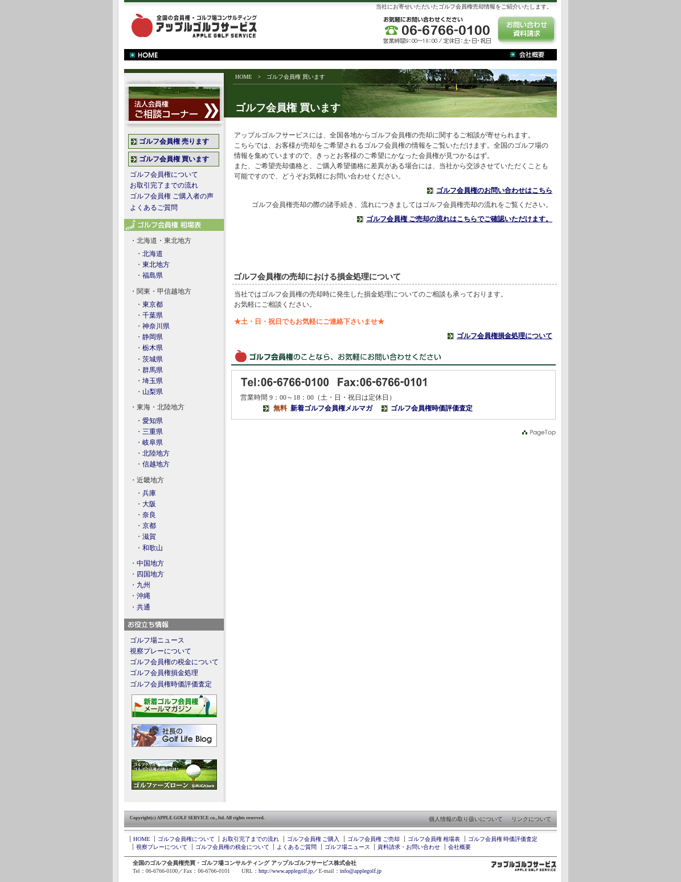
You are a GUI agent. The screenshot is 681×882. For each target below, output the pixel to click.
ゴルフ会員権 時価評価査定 (503, 839)
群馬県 (152, 370)
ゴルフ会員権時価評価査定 (432, 408)
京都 (149, 526)
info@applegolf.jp (360, 871)
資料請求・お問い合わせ (409, 847)
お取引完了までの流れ (164, 185)
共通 (143, 607)
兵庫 (149, 493)
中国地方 (150, 563)
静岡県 (152, 337)
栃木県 (152, 348)
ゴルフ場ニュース (157, 640)
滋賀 (149, 536)
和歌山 (152, 548)
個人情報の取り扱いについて (466, 819)
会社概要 (459, 847)
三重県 (152, 432)
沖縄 (143, 596)
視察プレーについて (160, 651)
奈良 (149, 515)
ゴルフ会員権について (164, 174)
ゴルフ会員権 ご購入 (313, 839)
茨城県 (152, 359)
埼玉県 (152, 381)
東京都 (152, 304)
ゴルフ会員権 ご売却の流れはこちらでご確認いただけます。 (459, 219)
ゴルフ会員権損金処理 (164, 673)
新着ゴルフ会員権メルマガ (331, 408)
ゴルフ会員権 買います (174, 159)
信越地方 (156, 464)
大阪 (149, 504)
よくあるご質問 (154, 208)
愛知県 (152, 421)
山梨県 (152, 392)
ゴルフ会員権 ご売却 (373, 839)
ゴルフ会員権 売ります (174, 141)
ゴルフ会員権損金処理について (504, 336)
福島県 (152, 275)
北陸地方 (156, 453)
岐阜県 (152, 442)
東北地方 (156, 265)
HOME (243, 77)
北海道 (152, 254)
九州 (143, 585)
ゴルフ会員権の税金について (174, 662)
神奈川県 (156, 326)
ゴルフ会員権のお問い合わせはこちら (494, 190)
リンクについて (531, 819)
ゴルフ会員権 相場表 (434, 839)
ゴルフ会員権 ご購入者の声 (172, 196)
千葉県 (152, 315)
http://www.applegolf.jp (286, 871)
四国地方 (150, 574)
